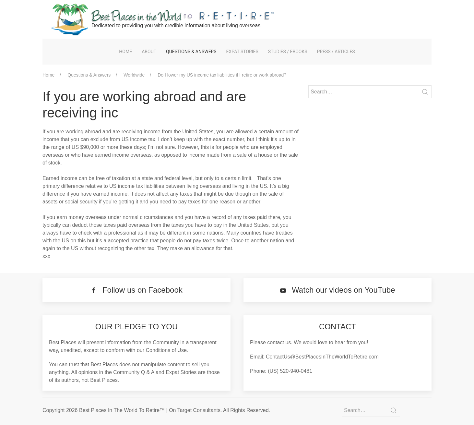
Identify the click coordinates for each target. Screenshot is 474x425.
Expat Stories (242, 51)
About (149, 51)
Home (125, 51)
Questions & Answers (191, 51)
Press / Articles (336, 51)
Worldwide (134, 75)
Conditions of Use (166, 350)
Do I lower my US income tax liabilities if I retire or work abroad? (222, 75)
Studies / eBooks (287, 51)
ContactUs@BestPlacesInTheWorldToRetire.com (322, 356)
